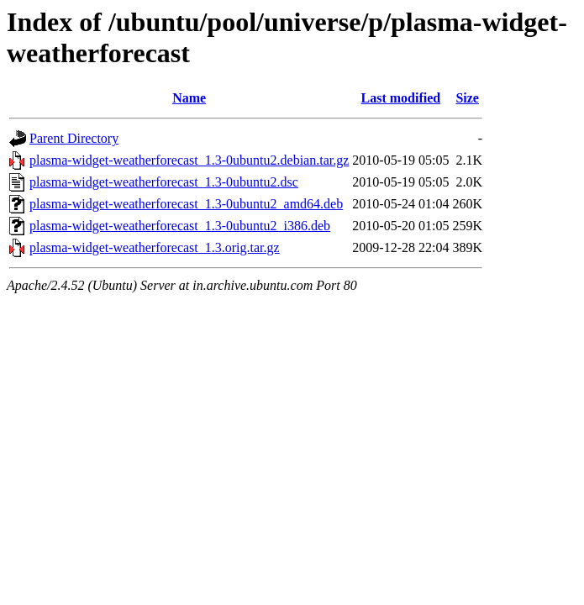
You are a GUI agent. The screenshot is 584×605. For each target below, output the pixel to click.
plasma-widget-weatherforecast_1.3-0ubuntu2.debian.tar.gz (189, 160)
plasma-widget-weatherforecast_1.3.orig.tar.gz (154, 247)
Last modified (401, 98)
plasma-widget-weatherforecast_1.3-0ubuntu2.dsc (163, 182)
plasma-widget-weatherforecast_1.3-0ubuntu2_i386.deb (179, 225)
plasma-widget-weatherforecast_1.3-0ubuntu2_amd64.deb (186, 204)
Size (467, 98)
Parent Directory (73, 138)
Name (189, 98)
